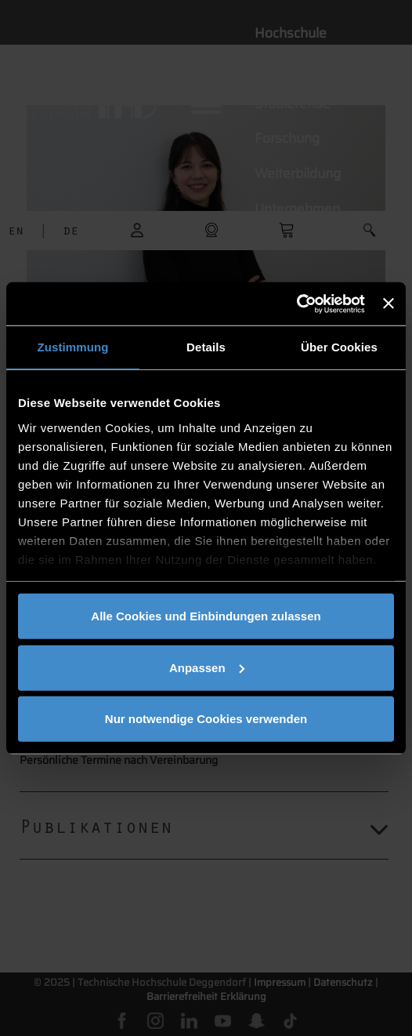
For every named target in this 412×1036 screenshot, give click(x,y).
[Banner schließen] (388, 303)
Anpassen (206, 667)
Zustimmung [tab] (73, 347)
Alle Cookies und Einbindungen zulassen (205, 616)
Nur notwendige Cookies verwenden (206, 718)
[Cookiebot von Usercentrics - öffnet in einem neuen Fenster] (296, 303)
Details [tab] (206, 347)
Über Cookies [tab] (339, 347)
